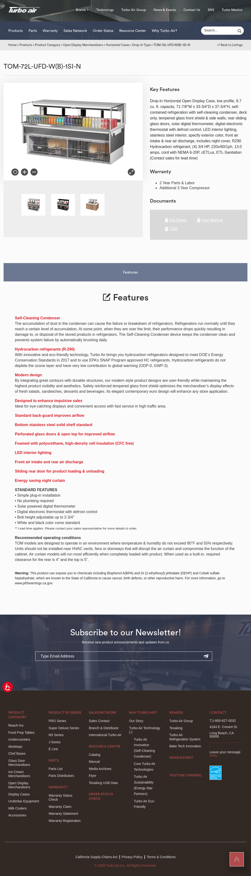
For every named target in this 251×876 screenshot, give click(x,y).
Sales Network (75, 31)
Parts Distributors (61, 776)
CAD (171, 229)
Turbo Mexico (232, 10)
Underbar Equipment (23, 801)
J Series (55, 742)
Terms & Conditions (161, 857)
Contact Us (191, 10)
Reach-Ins (16, 725)
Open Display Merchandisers (83, 44)
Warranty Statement (63, 813)
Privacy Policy (132, 857)
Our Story (136, 721)
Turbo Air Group (133, 10)
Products (15, 31)
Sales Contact (99, 721)
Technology (105, 10)
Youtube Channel (185, 775)
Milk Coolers (17, 808)
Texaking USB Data (103, 783)
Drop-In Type (141, 44)
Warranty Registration (65, 821)
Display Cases (19, 794)
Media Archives (100, 769)
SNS (211, 10)
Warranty (50, 31)
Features (130, 272)
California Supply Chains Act (96, 857)
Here (213, 755)
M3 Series (56, 735)
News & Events (164, 10)
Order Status (103, 31)
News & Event (181, 757)
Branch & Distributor (103, 728)
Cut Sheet (175, 220)
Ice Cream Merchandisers (19, 774)
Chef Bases (16, 753)
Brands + (82, 10)
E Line (53, 749)
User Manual (210, 220)
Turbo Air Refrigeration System (185, 737)
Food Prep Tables (21, 732)
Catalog (94, 755)
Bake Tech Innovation (185, 746)
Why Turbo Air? (164, 31)
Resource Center (132, 31)
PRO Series (57, 721)
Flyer (92, 776)
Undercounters (19, 739)
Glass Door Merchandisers (19, 763)
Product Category (47, 44)
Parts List (55, 769)
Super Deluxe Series (64, 728)
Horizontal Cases (117, 44)
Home (12, 44)
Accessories (17, 815)
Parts (33, 31)
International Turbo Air (105, 735)
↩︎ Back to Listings (230, 44)
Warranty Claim (60, 807)
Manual (94, 762)
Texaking (175, 728)
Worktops (15, 747)
